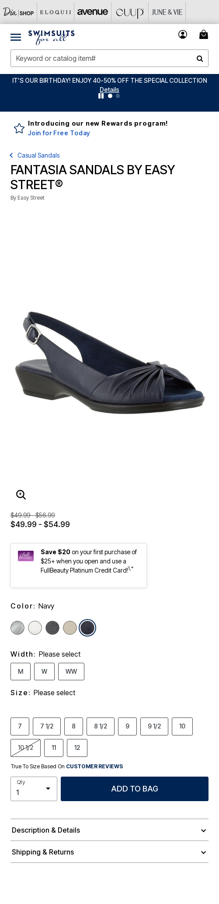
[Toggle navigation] (16, 37)
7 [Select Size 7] (20, 726)
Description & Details (46, 830)
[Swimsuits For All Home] (51, 37)
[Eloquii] (55, 12)
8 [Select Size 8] (74, 726)
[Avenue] (92, 12)
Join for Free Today (59, 133)
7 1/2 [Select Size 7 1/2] (46, 726)
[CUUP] (130, 12)
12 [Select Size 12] (77, 747)
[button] (109, 89)
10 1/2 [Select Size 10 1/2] (25, 747)
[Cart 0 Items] (205, 34)
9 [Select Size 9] (127, 726)
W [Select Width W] (44, 671)
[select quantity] (33, 789)
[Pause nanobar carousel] (100, 95)
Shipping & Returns (43, 852)
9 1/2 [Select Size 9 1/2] (154, 726)
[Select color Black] (52, 628)
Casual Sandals (38, 155)
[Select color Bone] (70, 628)
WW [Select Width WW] (71, 671)
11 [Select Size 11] (54, 747)
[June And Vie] (167, 12)
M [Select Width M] (20, 671)
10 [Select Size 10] (182, 726)
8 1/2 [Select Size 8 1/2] (100, 726)
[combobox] (109, 58)
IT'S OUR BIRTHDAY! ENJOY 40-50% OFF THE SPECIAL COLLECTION (109, 80)
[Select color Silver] (17, 628)
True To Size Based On (67, 766)
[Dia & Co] (18, 12)
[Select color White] (35, 628)
